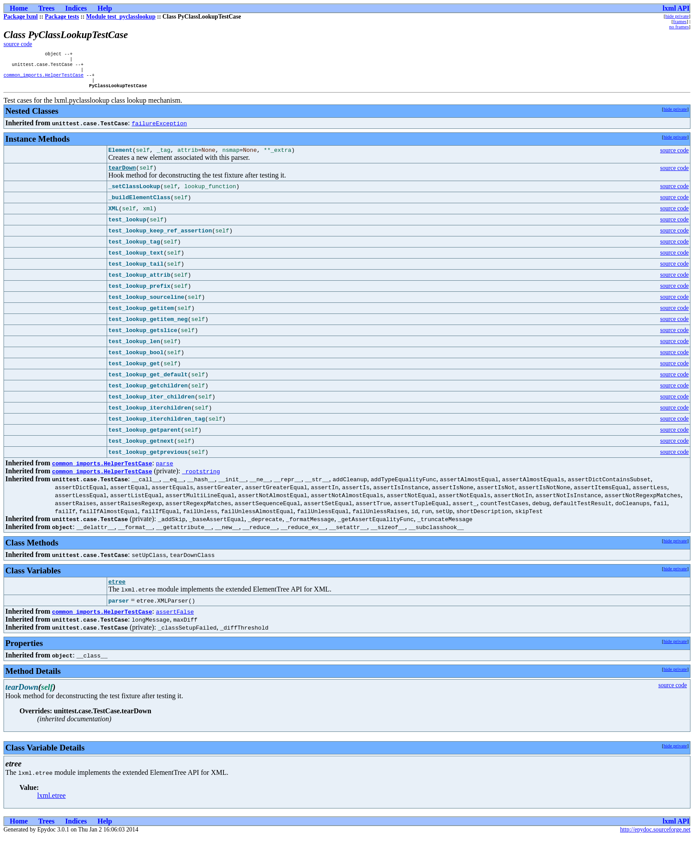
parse (164, 472)
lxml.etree (51, 805)
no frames (679, 26)
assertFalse (175, 622)
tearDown (122, 176)
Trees (47, 8)
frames (679, 21)
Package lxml (21, 16)
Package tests (62, 16)
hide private (677, 16)
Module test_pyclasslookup (121, 16)
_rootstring (201, 480)
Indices (76, 8)
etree (117, 592)
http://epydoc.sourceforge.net (655, 839)
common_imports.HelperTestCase (44, 79)
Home (19, 8)
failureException (159, 129)
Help (104, 8)
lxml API (676, 8)
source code (18, 44)
